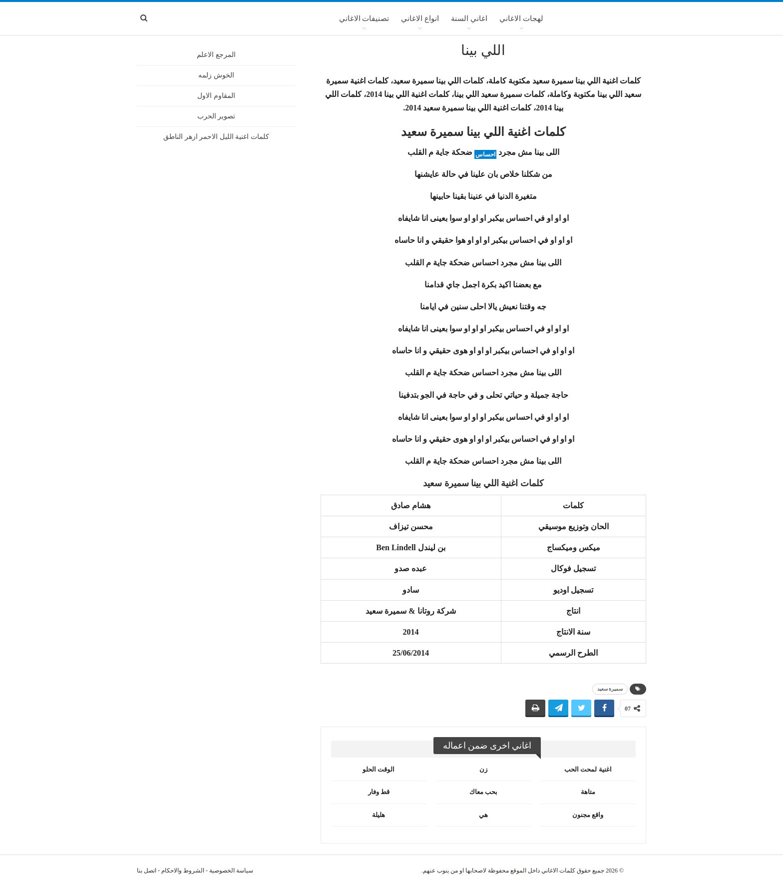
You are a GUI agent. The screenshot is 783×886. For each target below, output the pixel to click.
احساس (485, 154)
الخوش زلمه (216, 75)
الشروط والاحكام (182, 870)
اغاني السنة (469, 18)
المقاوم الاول (216, 95)
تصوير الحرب (216, 116)
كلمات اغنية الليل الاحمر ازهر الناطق (216, 136)
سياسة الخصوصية (231, 870)
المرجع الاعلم (216, 54)
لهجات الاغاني (521, 18)
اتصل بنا (146, 870)
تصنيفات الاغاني (364, 18)
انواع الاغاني (420, 18)
